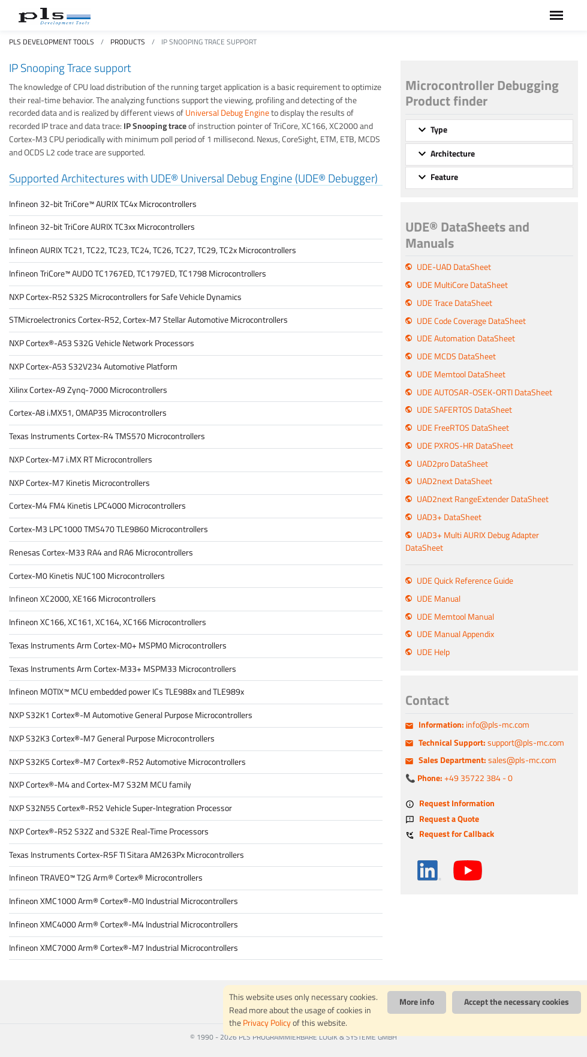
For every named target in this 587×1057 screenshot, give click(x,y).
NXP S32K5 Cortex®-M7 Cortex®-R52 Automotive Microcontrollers (127, 762)
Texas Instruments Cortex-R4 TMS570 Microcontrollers (107, 436)
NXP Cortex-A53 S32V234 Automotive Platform (93, 367)
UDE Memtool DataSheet (461, 374)
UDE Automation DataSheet (466, 338)
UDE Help (433, 652)
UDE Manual (438, 599)
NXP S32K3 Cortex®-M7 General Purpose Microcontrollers (112, 738)
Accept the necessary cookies (516, 1002)
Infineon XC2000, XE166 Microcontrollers (82, 599)
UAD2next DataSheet (454, 481)
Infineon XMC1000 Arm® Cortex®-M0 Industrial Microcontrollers (123, 901)
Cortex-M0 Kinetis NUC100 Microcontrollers (87, 576)
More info (416, 1002)
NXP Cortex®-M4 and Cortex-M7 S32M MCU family (100, 785)
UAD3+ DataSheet (449, 517)
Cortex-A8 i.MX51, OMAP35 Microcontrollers (88, 413)
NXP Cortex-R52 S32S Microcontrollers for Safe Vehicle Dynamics (125, 297)
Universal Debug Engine (227, 113)
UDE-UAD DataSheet (454, 267)
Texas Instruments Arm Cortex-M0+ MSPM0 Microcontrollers (118, 645)
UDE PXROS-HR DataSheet (465, 446)
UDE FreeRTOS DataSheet (463, 428)
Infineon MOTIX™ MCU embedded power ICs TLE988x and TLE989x (126, 692)
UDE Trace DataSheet (454, 303)
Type (439, 130)
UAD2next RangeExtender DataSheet (483, 499)
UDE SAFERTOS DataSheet (464, 410)
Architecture (453, 154)
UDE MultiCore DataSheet (462, 285)
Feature (444, 177)
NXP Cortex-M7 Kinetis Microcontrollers (79, 483)
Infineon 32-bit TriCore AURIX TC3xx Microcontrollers (102, 227)
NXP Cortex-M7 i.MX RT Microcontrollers (80, 460)
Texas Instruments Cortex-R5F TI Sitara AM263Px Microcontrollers (126, 855)
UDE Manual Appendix (455, 634)
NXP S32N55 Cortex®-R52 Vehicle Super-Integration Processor (120, 808)
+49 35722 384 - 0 (465, 778)
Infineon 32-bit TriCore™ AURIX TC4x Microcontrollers (103, 204)
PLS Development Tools (51, 41)
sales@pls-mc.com (487, 760)
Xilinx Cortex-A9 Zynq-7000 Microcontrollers (88, 390)
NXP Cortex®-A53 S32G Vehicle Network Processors (101, 343)
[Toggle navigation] (556, 15)
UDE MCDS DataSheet (456, 356)
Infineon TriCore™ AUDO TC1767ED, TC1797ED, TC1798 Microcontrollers (137, 274)
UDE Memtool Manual (455, 617)
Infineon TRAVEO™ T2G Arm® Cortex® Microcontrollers (106, 878)
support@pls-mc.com (491, 743)
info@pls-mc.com (474, 725)
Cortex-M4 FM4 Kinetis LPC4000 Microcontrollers (97, 506)
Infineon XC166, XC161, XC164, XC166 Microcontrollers (107, 622)
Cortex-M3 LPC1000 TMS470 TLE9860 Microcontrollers (108, 529)
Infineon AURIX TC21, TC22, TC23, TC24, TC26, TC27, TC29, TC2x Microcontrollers (152, 250)
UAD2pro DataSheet (452, 464)
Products (127, 41)
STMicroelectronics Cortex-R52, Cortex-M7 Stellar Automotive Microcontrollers (148, 320)
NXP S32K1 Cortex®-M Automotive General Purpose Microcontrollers (130, 715)
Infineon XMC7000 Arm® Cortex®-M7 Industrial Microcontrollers (123, 948)
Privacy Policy (267, 1023)
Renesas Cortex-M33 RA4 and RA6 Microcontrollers (101, 552)
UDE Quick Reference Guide (465, 581)
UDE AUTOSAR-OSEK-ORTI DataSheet (484, 392)
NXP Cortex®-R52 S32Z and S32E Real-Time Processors (109, 831)
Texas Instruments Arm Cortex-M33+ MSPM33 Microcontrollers (122, 669)
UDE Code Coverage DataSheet (471, 321)
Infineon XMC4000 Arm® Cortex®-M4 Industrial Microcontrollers (123, 924)
